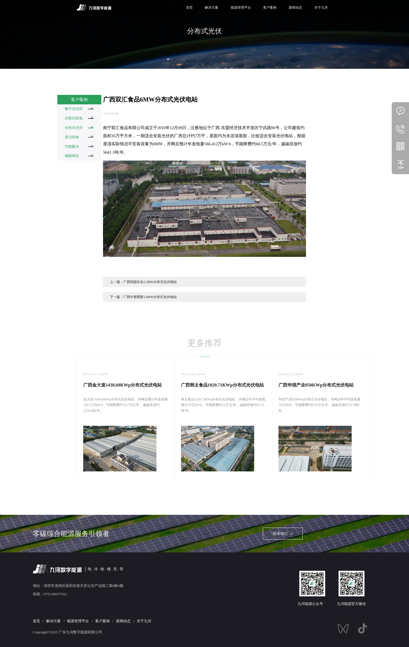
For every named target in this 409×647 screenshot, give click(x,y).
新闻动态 (295, 7)
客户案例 (269, 7)
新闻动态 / (126, 621)
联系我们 (280, 534)
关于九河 (321, 7)
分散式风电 (79, 118)
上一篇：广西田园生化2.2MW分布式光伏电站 (143, 282)
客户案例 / (105, 621)
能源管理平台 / (80, 621)
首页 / (39, 621)
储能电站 (79, 156)
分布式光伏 (79, 128)
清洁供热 (79, 137)
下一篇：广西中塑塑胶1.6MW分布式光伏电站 (143, 297)
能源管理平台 (241, 7)
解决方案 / (56, 621)
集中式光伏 (79, 109)
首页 (189, 7)
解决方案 (211, 7)
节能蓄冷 (79, 146)
